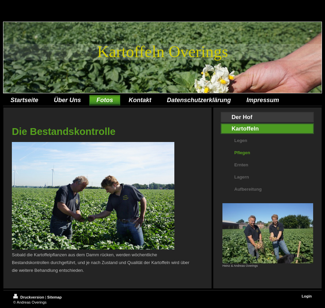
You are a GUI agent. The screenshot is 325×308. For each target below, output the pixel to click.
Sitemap (54, 297)
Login (307, 296)
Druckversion (29, 297)
